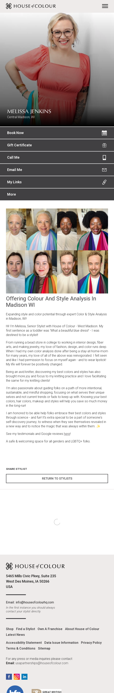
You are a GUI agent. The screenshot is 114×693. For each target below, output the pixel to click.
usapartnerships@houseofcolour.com (42, 663)
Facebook (9, 677)
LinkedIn (24, 677)
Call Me (13, 157)
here (67, 434)
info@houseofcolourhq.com (35, 602)
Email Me (14, 170)
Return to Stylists (57, 478)
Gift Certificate (19, 145)
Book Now (15, 133)
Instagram (17, 677)
